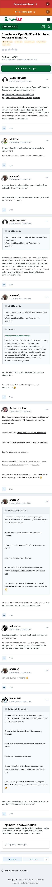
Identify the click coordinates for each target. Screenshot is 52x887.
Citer (11, 128)
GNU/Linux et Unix (29, 60)
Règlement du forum (24, 4)
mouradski (15, 698)
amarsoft (14, 176)
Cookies (40, 879)
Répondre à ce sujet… (16, 844)
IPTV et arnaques (23, 12)
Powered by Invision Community (26, 883)
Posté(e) (20, 81)
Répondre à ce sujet (26, 68)
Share (12, 859)
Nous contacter (26, 879)
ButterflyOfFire (17, 408)
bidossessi (15, 626)
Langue (12, 879)
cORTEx (13, 139)
